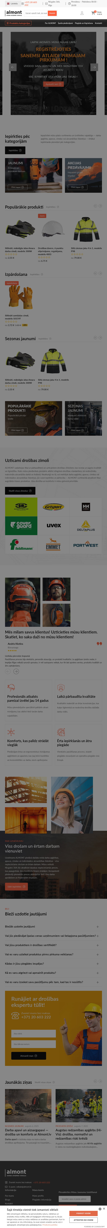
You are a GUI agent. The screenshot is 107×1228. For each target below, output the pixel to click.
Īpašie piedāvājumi (65, 23)
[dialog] (53, 1217)
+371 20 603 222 (31, 3)
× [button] (104, 1209)
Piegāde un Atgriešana (84, 23)
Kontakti (98, 23)
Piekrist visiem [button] (83, 1213)
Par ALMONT (50, 23)
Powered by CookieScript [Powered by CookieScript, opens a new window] (94, 1227)
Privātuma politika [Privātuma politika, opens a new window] (49, 1225)
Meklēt (52, 13)
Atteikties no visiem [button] (83, 1220)
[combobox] (100, 1209)
